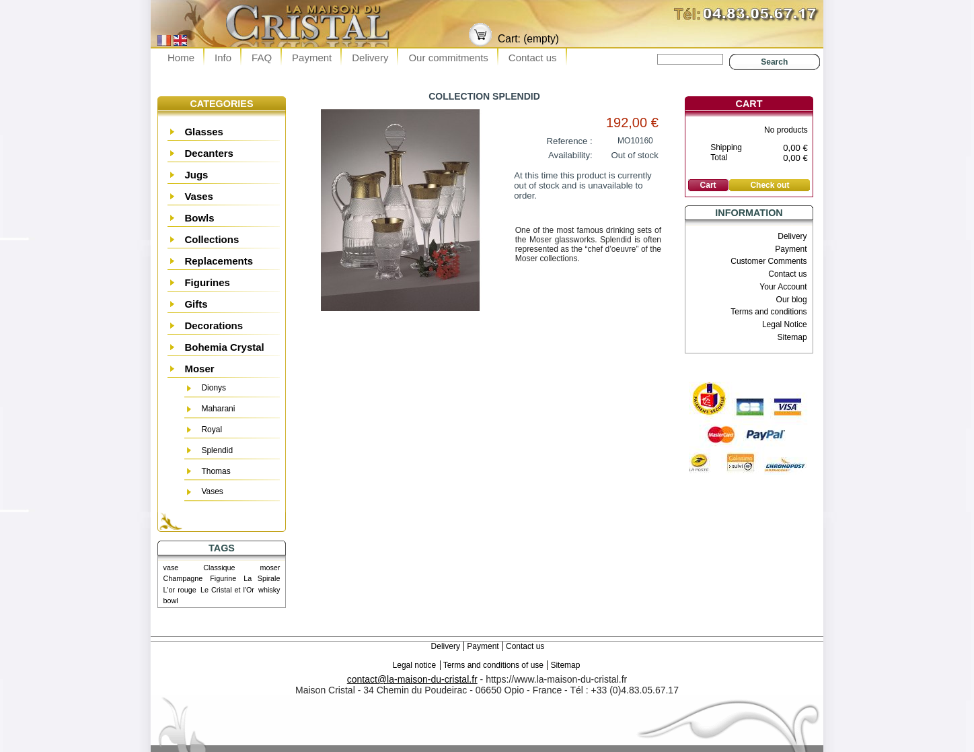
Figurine (223, 578)
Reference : (570, 141)
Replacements (218, 261)
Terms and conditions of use (493, 665)
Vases (198, 196)
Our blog (791, 299)
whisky (269, 590)
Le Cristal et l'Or (227, 590)
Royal (211, 429)
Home (180, 57)
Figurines (207, 282)
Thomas (215, 471)
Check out (769, 185)
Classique (219, 567)
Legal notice (415, 665)
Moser (199, 368)
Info (223, 57)
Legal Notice (784, 324)
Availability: (570, 155)
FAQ (262, 57)
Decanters (208, 153)
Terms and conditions (768, 311)
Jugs (196, 174)
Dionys (213, 387)
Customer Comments (768, 261)
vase (171, 567)
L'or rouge (179, 590)
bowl (170, 600)
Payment (312, 57)
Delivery (370, 57)
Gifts (195, 304)
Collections (211, 239)
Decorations (213, 325)
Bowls (199, 218)
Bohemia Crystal (224, 347)
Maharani (218, 408)
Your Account (783, 287)
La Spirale (262, 578)
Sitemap (792, 337)
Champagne (183, 578)
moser (270, 567)
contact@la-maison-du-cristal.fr (412, 679)
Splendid (217, 450)
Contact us (533, 57)
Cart (749, 103)
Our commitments (448, 57)
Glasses (203, 131)
